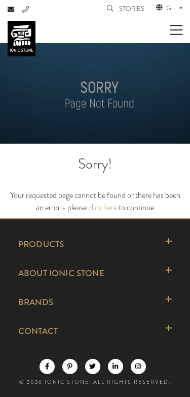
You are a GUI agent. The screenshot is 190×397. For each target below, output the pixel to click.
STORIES (132, 8)
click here (102, 207)
